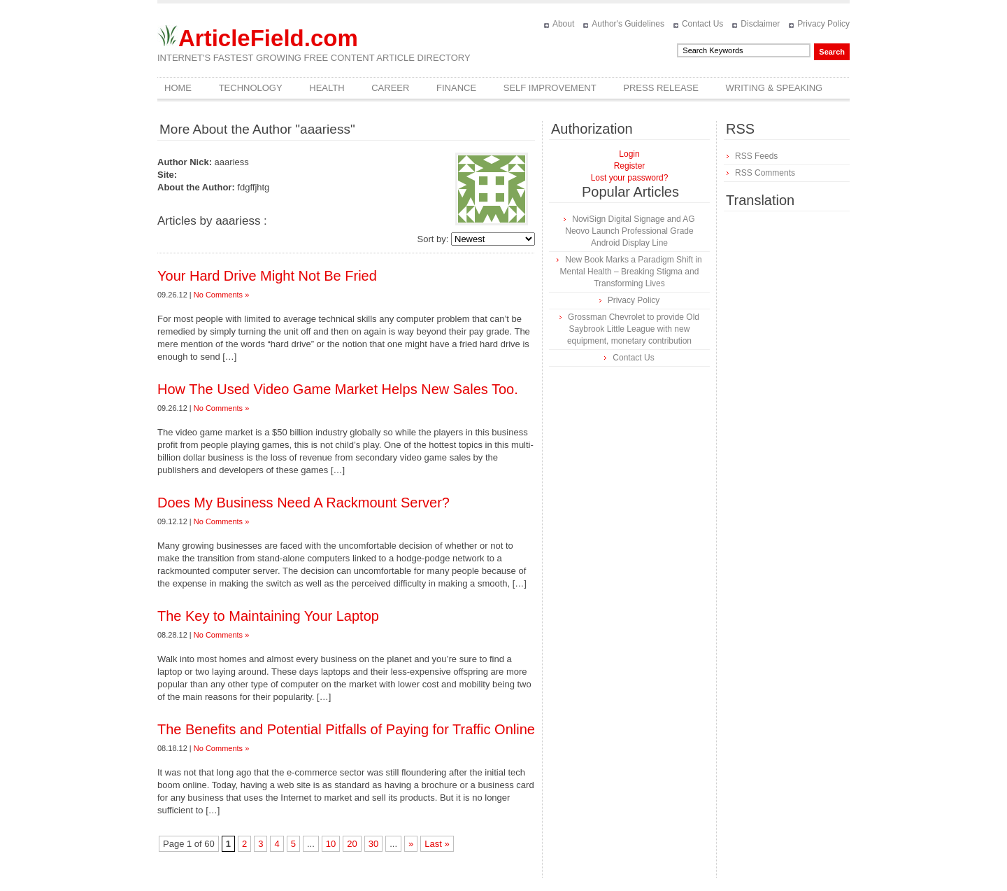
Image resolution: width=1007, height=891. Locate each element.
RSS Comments (765, 173)
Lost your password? (630, 178)
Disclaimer (760, 24)
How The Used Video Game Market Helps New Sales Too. (337, 389)
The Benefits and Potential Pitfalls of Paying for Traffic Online (346, 729)
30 (373, 844)
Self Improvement (550, 88)
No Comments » (221, 294)
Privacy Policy (823, 24)
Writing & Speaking (774, 88)
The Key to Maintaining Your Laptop (268, 616)
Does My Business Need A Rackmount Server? (303, 502)
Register (629, 166)
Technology (251, 88)
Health (326, 88)
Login (629, 154)
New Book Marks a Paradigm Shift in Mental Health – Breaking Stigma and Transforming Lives (631, 271)
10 (331, 844)
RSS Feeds (756, 156)
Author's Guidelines (628, 24)
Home (178, 88)
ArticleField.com (268, 38)
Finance (456, 88)
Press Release (661, 88)
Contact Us (702, 24)
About (563, 24)
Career (390, 88)
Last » (436, 844)
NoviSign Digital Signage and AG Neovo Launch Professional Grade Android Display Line (629, 231)
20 (352, 844)
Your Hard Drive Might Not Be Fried (267, 275)
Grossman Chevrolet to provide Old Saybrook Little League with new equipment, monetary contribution (633, 329)
